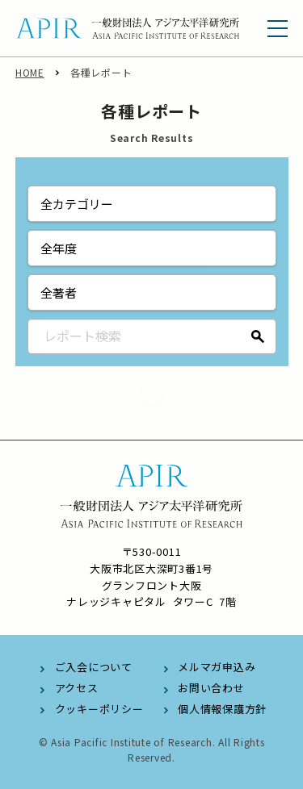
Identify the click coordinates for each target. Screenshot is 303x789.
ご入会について (94, 666)
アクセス (77, 687)
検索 (258, 336)
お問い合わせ (211, 687)
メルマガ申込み (216, 666)
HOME (29, 72)
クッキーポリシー (99, 708)
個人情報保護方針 (222, 708)
